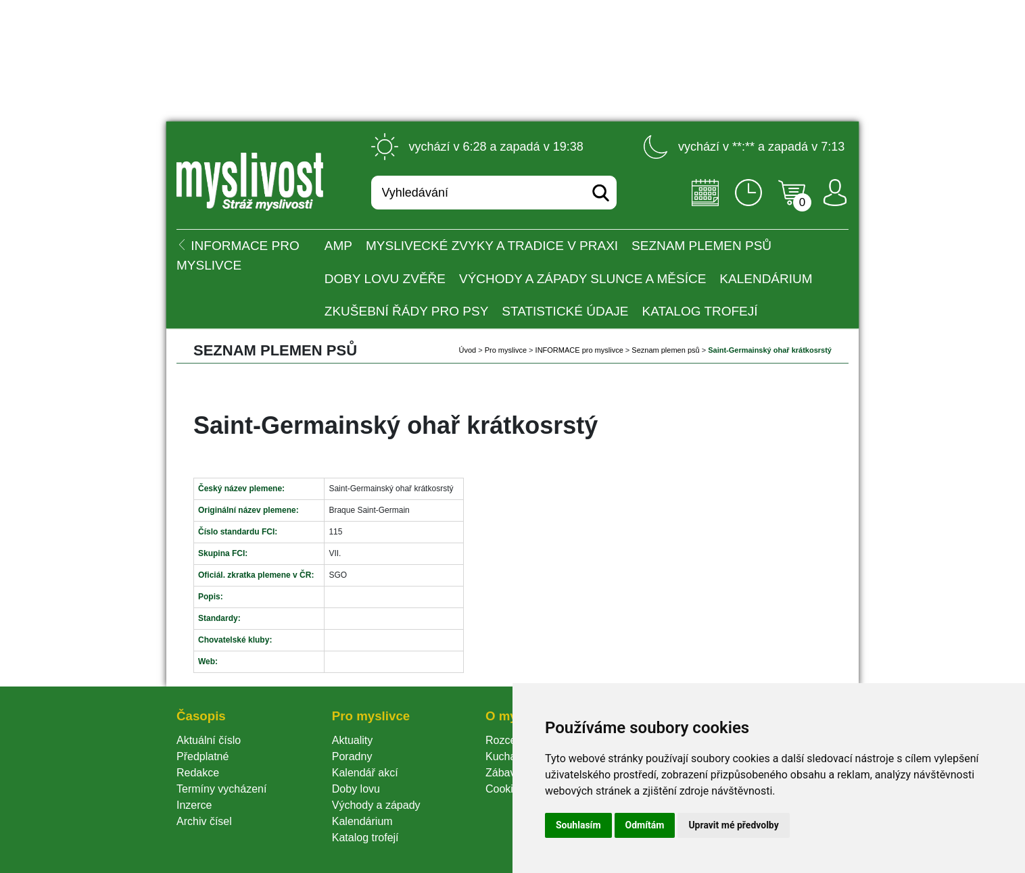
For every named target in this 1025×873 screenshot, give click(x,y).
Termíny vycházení (221, 789)
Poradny (352, 756)
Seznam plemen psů (701, 246)
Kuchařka (508, 756)
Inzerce (194, 805)
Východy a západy (376, 805)
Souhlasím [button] (578, 825)
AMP (338, 246)
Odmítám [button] (645, 825)
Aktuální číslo (208, 740)
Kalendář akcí (365, 772)
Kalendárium (765, 279)
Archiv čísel (204, 821)
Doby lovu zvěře (385, 279)
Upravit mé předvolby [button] (733, 825)
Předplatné (202, 756)
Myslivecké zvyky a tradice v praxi (492, 246)
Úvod (467, 350)
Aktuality (352, 740)
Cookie (505, 789)
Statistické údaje (565, 311)
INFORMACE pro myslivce (579, 350)
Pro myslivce (506, 350)
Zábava (503, 772)
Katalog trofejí (700, 311)
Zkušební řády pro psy (407, 311)
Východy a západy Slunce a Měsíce (582, 279)
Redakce (197, 772)
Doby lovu (356, 789)
